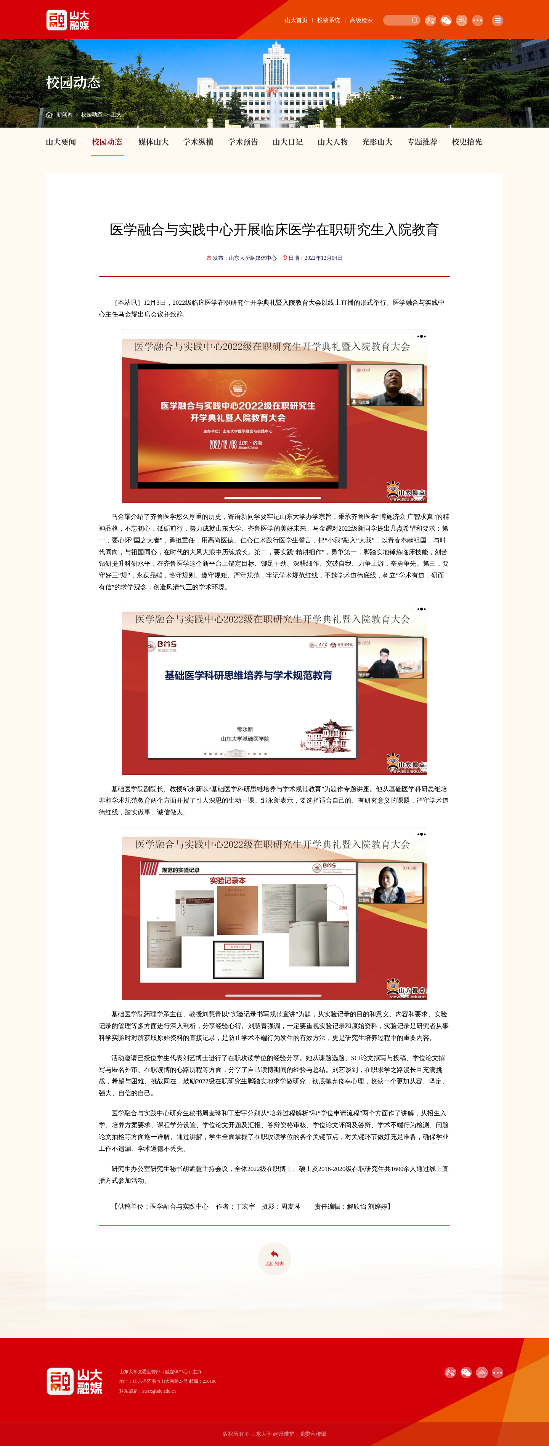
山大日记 (288, 141)
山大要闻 (61, 141)
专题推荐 (422, 141)
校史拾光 (467, 141)
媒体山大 (153, 141)
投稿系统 (328, 20)
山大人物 (333, 141)
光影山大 (377, 141)
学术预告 (243, 141)
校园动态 (92, 114)
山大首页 (296, 20)
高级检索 (361, 20)
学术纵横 (198, 141)
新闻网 (65, 114)
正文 (116, 114)
